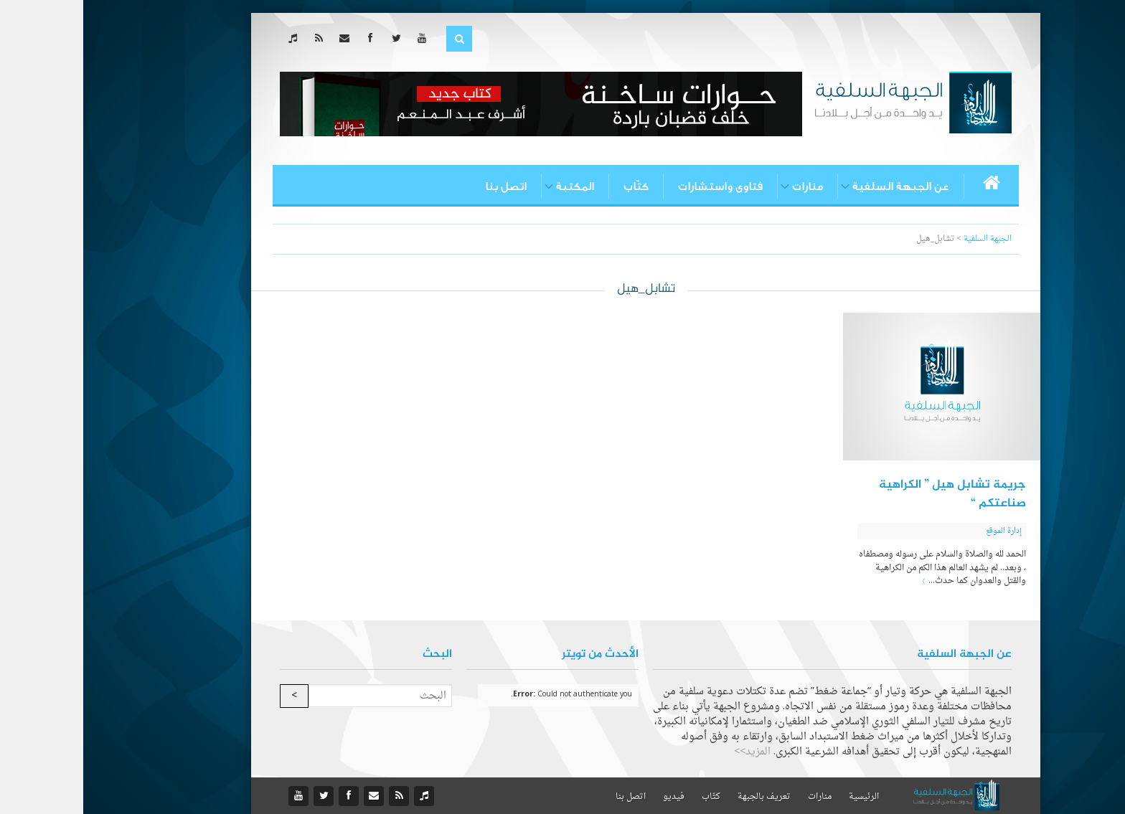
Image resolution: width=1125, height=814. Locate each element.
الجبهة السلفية (904, 239)
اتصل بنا (422, 186)
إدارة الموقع (920, 531)
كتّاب (552, 186)
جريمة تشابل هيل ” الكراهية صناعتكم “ (869, 494)
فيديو (590, 797)
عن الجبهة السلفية (817, 186)
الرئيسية (781, 797)
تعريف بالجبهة (680, 797)
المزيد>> (669, 752)
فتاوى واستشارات (637, 186)
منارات (724, 186)
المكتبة (492, 186)
